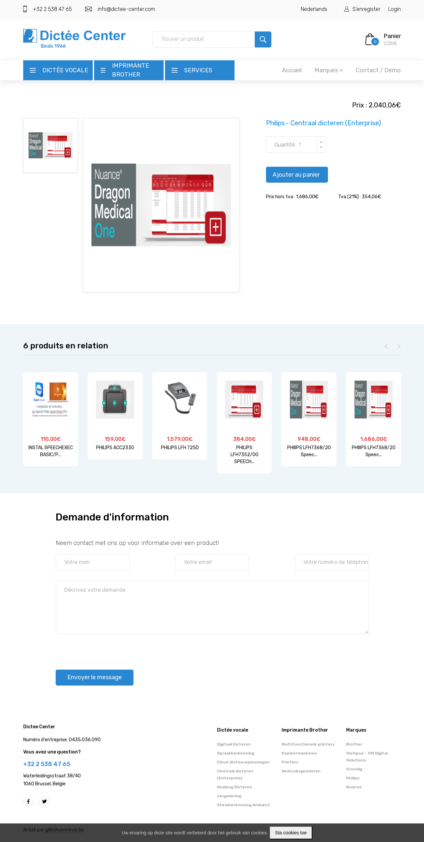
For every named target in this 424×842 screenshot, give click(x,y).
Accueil (292, 70)
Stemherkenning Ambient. (244, 805)
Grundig (354, 769)
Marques (328, 70)
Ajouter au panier (296, 174)
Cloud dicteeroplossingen (243, 762)
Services (198, 70)
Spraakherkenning (235, 753)
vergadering (229, 796)
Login (394, 9)
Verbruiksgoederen (301, 771)
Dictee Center (39, 727)
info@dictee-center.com (126, 9)
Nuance (354, 787)
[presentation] (106, 649)
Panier (392, 36)
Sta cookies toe (291, 832)
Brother (354, 744)
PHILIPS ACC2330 (115, 448)
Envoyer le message (94, 677)
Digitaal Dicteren (234, 744)
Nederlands (314, 9)
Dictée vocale (65, 70)
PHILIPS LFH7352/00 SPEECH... (244, 454)
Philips (352, 778)
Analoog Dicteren (234, 787)
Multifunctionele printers (308, 744)
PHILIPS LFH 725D (180, 448)
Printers (290, 762)
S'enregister (366, 9)
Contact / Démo (378, 70)
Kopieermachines (299, 753)
